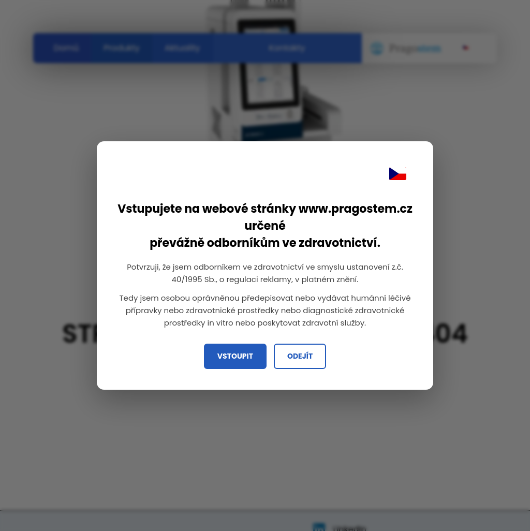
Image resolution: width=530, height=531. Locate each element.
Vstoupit (235, 356)
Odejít (300, 356)
